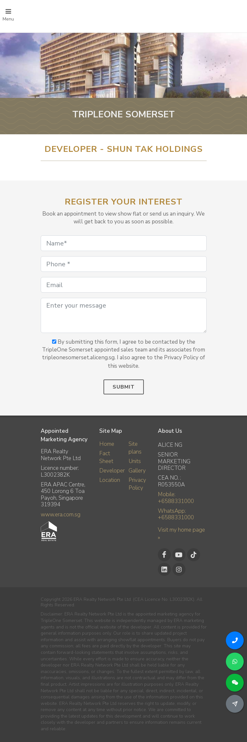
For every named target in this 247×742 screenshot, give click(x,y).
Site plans (135, 448)
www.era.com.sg (60, 514)
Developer (112, 470)
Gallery (137, 470)
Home (106, 444)
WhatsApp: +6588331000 (176, 514)
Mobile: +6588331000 (176, 498)
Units (135, 461)
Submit (124, 387)
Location (109, 480)
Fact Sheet (106, 457)
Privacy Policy (137, 484)
